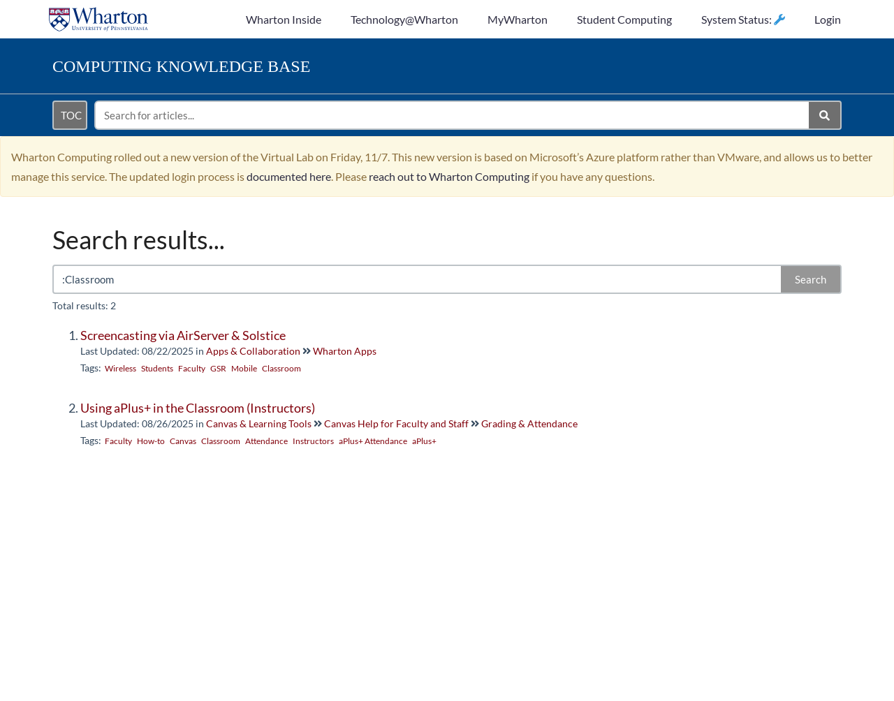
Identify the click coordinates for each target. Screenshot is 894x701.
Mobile (244, 368)
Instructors (313, 441)
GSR (218, 368)
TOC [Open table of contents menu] (71, 115)
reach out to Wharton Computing (449, 176)
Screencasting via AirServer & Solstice (183, 335)
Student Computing (624, 19)
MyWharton (518, 19)
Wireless (120, 368)
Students (157, 368)
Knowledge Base (181, 66)
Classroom (281, 368)
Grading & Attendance (529, 423)
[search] (452, 115)
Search (810, 279)
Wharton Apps (344, 351)
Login (827, 19)
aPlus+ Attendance (373, 441)
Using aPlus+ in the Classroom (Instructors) (197, 407)
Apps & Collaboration (253, 351)
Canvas (183, 441)
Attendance (266, 441)
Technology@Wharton (404, 19)
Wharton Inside (283, 19)
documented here (289, 176)
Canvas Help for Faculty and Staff (396, 423)
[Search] (825, 115)
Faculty (191, 368)
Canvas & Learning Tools (259, 423)
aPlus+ (424, 441)
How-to (151, 441)
